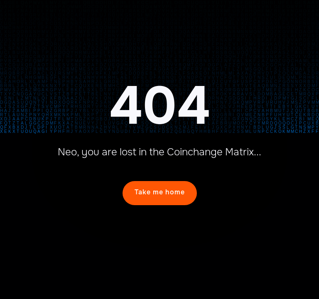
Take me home (160, 192)
